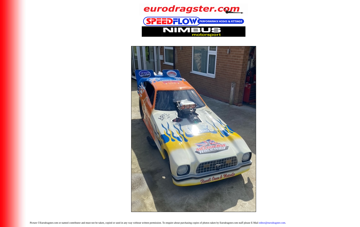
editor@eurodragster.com (272, 222)
